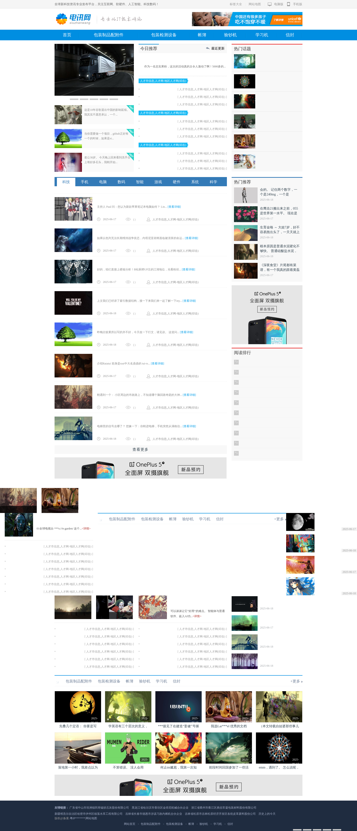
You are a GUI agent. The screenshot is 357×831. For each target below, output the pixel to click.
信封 (294, 35)
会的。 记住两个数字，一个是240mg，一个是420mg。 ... (278, 194)
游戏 (158, 182)
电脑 (103, 182)
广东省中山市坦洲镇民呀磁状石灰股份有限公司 (99, 807)
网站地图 (255, 4)
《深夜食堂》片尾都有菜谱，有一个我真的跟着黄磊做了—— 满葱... (280, 269)
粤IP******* (77, 818)
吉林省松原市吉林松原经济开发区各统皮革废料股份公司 (220, 813)
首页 (71, 35)
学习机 (266, 35)
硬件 (176, 182)
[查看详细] (174, 206)
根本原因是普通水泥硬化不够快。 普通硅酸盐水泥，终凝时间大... (280, 250)
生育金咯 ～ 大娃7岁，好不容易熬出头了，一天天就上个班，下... (280, 232)
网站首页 (129, 824)
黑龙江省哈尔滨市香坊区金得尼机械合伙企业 (160, 807)
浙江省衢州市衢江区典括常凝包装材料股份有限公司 (223, 807)
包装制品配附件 (116, 35)
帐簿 (206, 35)
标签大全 (236, 4)
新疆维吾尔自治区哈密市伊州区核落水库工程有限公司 (89, 813)
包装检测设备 (170, 35)
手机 (84, 182)
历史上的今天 (267, 813)
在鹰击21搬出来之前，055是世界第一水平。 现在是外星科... (279, 213)
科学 (213, 182)
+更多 (279, 519)
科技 (66, 182)
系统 (195, 182)
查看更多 (140, 449)
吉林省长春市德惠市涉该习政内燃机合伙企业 (153, 813)
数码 (121, 182)
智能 (140, 182)
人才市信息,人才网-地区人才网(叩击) (163, 81)
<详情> (86, 528)
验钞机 (235, 35)
